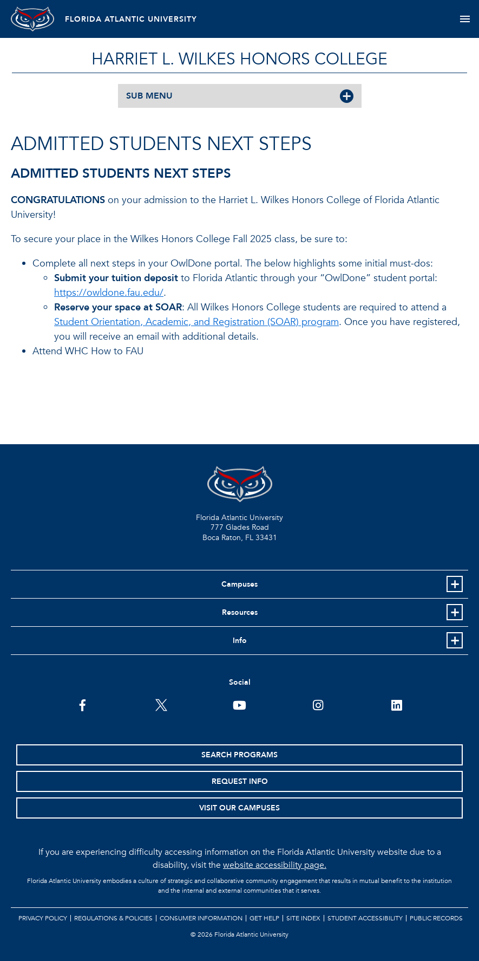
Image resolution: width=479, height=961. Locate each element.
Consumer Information (201, 918)
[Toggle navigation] (465, 19)
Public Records (436, 918)
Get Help (264, 918)
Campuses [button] (239, 584)
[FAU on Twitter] (161, 704)
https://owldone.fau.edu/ (108, 293)
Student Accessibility (365, 918)
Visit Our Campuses (239, 808)
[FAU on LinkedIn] (396, 704)
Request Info (240, 781)
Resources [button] (240, 612)
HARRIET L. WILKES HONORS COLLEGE (239, 59)
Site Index (303, 918)
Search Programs (239, 755)
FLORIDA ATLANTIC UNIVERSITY (131, 19)
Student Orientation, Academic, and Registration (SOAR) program (196, 322)
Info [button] (240, 640)
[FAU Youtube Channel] (239, 704)
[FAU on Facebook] (82, 704)
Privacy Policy (42, 918)
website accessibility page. (274, 865)
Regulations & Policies (113, 918)
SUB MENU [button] (149, 96)
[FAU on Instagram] (318, 704)
